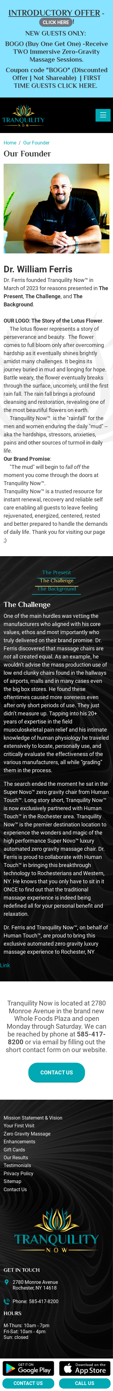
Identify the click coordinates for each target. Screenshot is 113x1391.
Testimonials (17, 1165)
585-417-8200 (43, 1301)
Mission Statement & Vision (33, 1118)
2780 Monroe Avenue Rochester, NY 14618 (35, 1285)
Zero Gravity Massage (27, 1134)
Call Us (84, 1383)
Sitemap (12, 1181)
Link (5, 965)
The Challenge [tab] (57, 581)
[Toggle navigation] (103, 115)
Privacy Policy (18, 1173)
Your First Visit (19, 1126)
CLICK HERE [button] (56, 22)
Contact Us (56, 1072)
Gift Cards (14, 1150)
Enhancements (19, 1142)
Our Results (16, 1157)
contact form (42, 1050)
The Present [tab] (56, 572)
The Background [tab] (56, 589)
